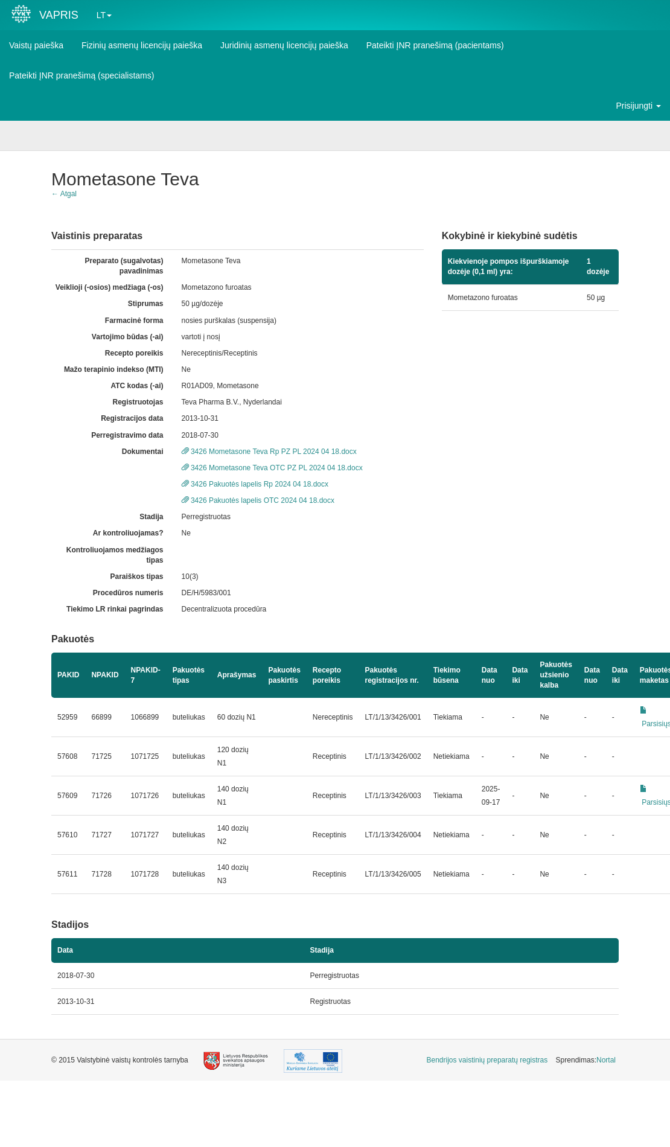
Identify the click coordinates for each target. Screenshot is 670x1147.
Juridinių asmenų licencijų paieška (284, 45)
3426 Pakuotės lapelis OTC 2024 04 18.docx (258, 500)
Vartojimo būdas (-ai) (128, 337)
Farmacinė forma (134, 320)
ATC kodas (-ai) (136, 386)
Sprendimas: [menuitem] (586, 1060)
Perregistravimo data (127, 435)
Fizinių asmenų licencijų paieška (141, 45)
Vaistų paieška (36, 45)
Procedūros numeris (128, 593)
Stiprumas (146, 303)
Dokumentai (143, 451)
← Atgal (64, 194)
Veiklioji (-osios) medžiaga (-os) (110, 287)
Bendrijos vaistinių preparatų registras (487, 1060)
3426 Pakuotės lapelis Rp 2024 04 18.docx (255, 484)
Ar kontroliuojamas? (128, 533)
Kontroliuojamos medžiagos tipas (115, 555)
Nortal (606, 1060)
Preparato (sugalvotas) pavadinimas (124, 266)
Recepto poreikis (134, 353)
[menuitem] (487, 1060)
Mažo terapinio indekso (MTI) (114, 369)
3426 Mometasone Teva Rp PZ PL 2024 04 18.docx (269, 451)
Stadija (151, 517)
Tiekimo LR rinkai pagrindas (115, 609)
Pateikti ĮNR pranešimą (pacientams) (435, 45)
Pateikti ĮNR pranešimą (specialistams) (81, 75)
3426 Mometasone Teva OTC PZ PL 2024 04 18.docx (272, 468)
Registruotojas (138, 402)
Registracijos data (132, 418)
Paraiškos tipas (136, 576)
